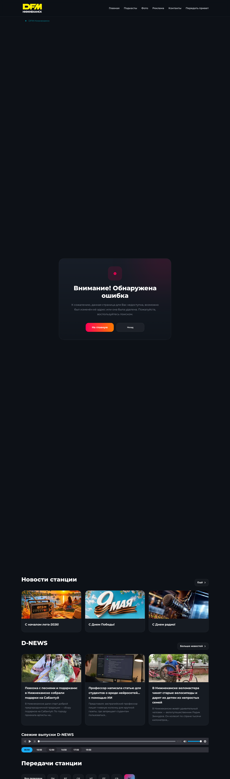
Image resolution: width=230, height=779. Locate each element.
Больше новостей (193, 646)
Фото (144, 8)
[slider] (107, 741)
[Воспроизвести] (30, 741)
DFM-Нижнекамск (39, 20)
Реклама (158, 8)
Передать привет (197, 8)
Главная (114, 8)
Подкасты (130, 8)
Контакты (175, 8)
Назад (130, 327)
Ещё (201, 582)
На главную (100, 327)
